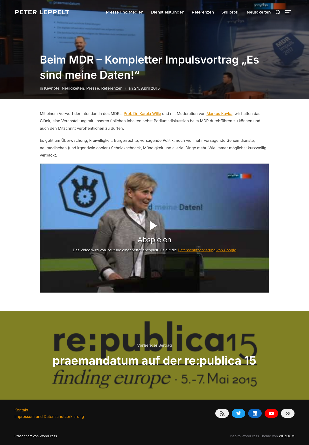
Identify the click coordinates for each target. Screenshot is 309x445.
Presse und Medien (125, 12)
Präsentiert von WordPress (35, 436)
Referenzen (203, 12)
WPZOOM (287, 436)
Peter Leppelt (41, 12)
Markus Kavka (219, 113)
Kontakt (21, 410)
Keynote (52, 88)
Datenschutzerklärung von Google (207, 250)
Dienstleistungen (167, 12)
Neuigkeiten (259, 12)
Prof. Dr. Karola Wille (142, 113)
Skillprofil (230, 12)
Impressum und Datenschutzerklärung (49, 416)
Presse (92, 88)
